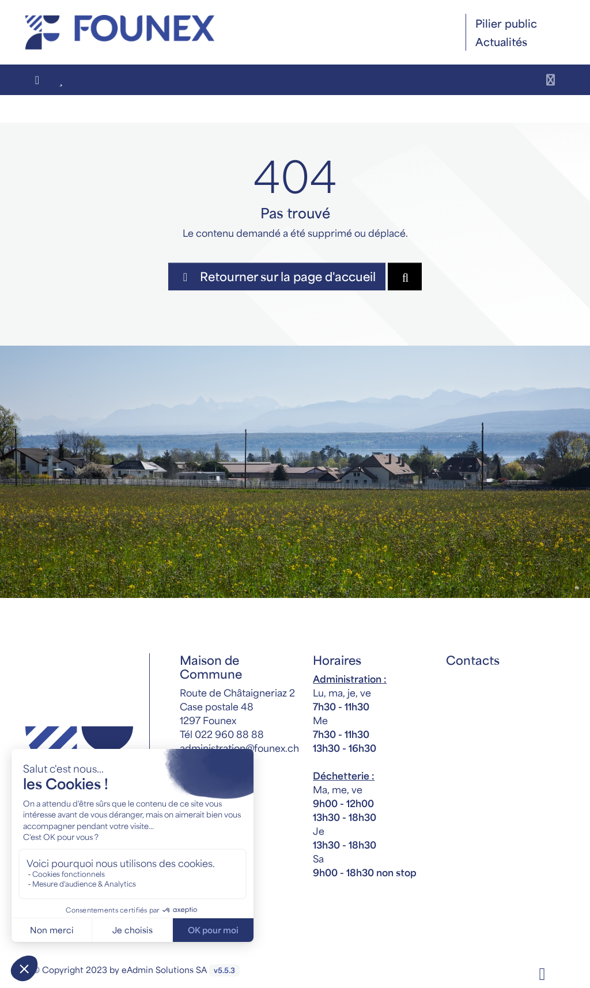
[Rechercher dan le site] (405, 276)
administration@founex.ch (239, 747)
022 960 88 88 (229, 734)
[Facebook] (542, 972)
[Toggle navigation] (550, 80)
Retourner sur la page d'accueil (277, 276)
